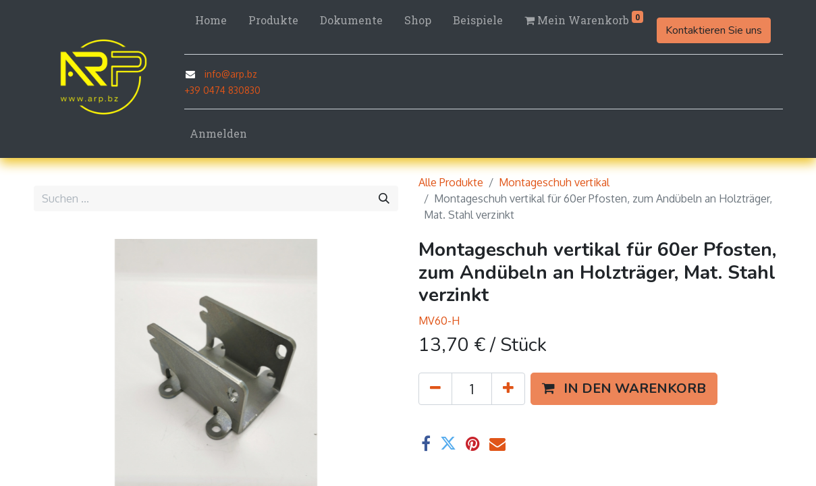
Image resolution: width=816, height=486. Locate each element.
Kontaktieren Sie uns (713, 30)
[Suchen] (384, 198)
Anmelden (218, 133)
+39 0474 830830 (222, 90)
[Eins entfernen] (435, 389)
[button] (624, 389)
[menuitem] (211, 20)
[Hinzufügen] (508, 389)
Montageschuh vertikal (554, 182)
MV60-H (439, 320)
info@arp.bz (231, 74)
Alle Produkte (450, 182)
